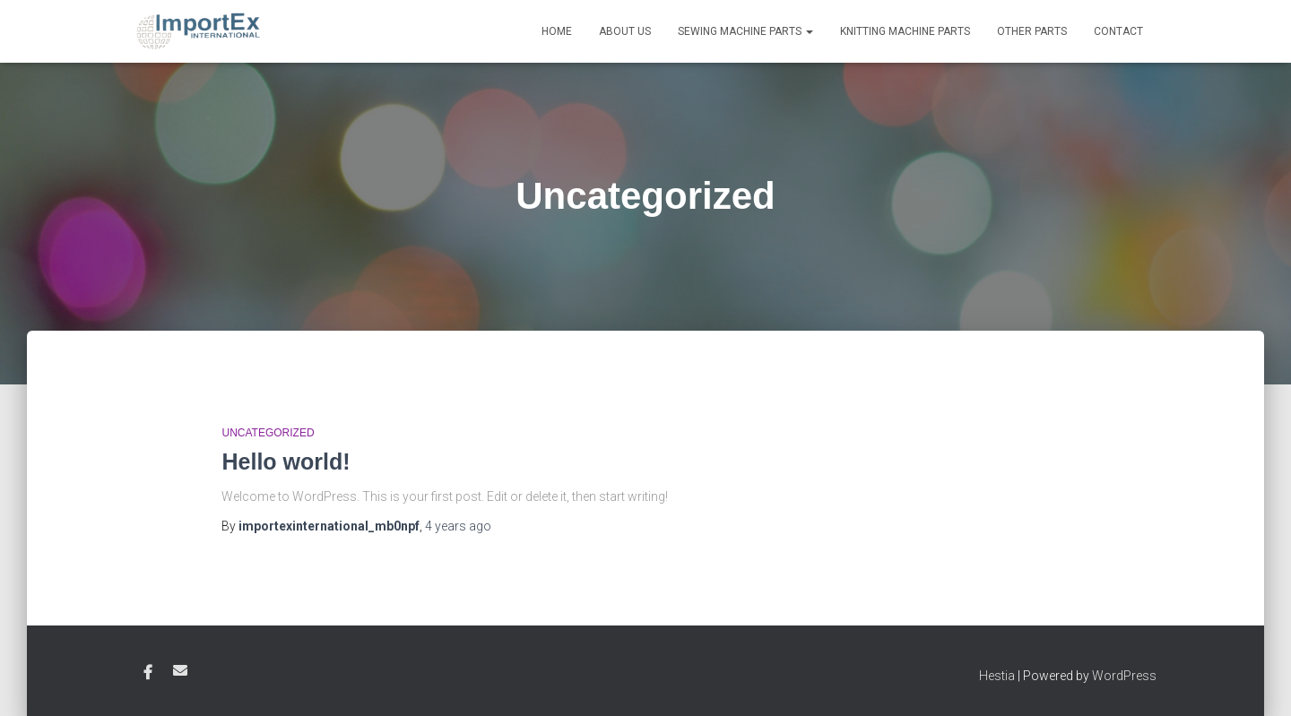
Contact (1118, 31)
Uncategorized (267, 433)
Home (557, 31)
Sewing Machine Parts (745, 31)
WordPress (1124, 676)
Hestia (997, 676)
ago (458, 526)
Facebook (147, 673)
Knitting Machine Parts (905, 31)
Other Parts (1032, 31)
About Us (625, 31)
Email (180, 670)
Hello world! (285, 461)
